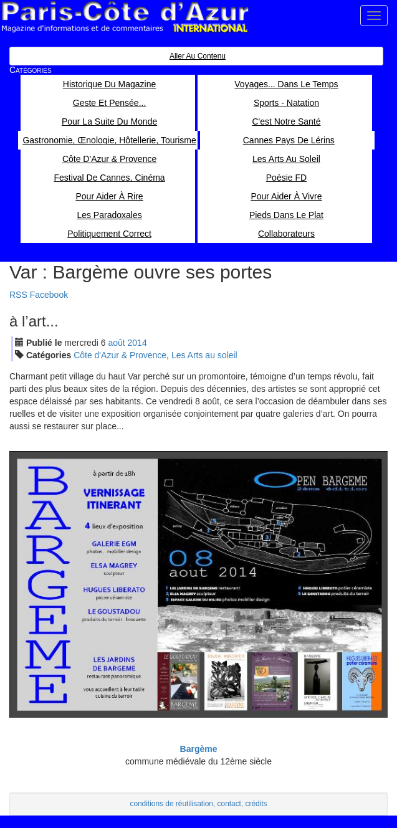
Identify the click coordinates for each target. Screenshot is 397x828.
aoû (116, 343)
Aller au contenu (198, 56)
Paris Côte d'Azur (124, 17)
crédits (256, 803)
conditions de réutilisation (171, 803)
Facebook (49, 295)
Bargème (199, 749)
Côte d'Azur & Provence (120, 355)
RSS (18, 295)
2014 (137, 343)
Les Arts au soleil (204, 355)
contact (229, 803)
